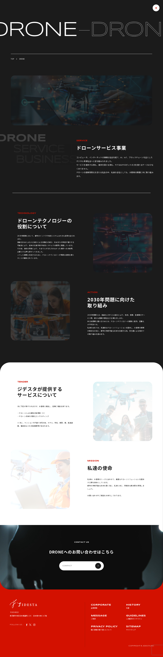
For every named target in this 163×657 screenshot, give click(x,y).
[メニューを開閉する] (156, 7)
